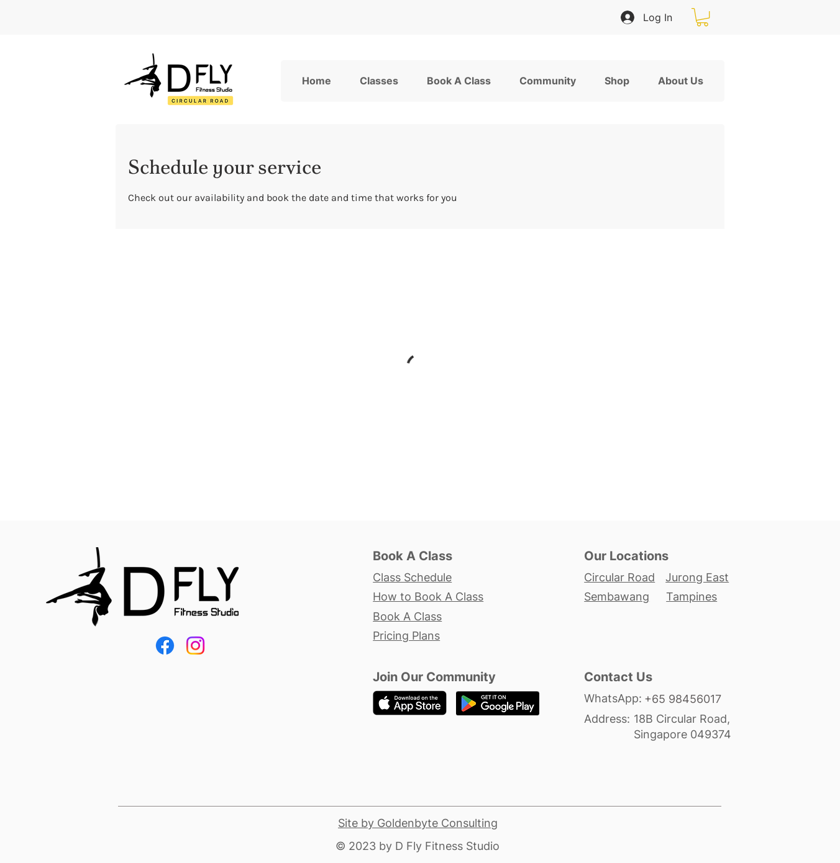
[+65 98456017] (690, 699)
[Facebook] (165, 645)
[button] (702, 17)
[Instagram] (195, 645)
